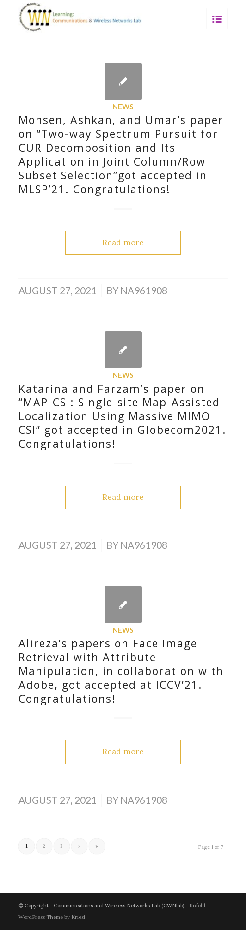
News (123, 106)
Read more (123, 242)
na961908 (143, 290)
